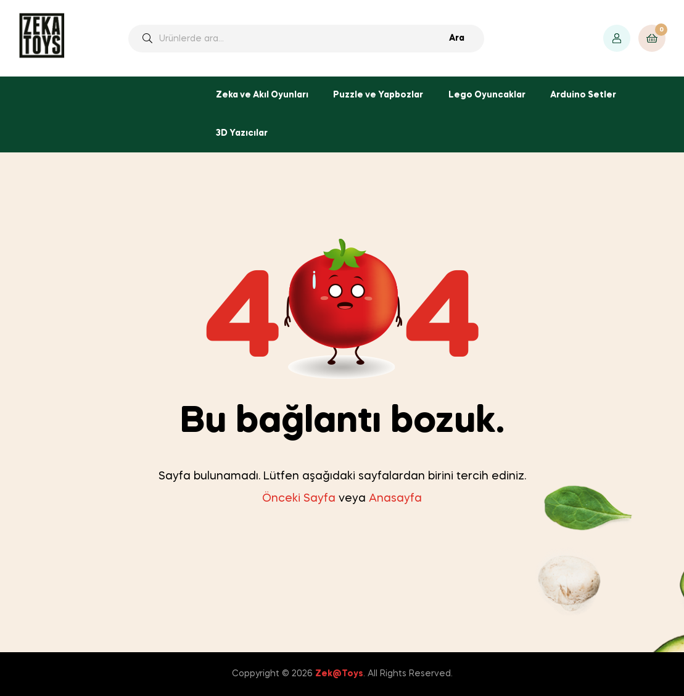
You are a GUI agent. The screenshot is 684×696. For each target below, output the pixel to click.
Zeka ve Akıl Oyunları (262, 95)
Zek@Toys (339, 673)
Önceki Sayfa (299, 498)
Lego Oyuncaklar (486, 95)
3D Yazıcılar (242, 133)
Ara (456, 38)
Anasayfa (395, 498)
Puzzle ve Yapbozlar (378, 95)
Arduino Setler (583, 95)
